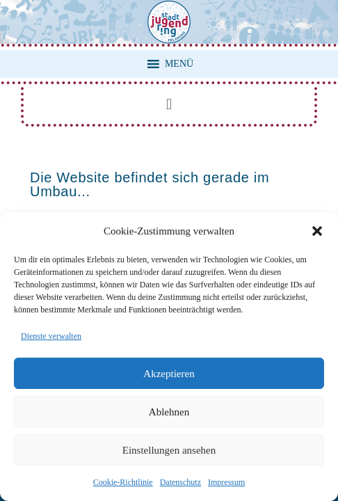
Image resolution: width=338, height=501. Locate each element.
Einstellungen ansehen (169, 450)
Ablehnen (169, 412)
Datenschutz (180, 482)
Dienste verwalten (51, 336)
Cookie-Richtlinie (123, 482)
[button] (317, 231)
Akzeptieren (168, 373)
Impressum (226, 482)
